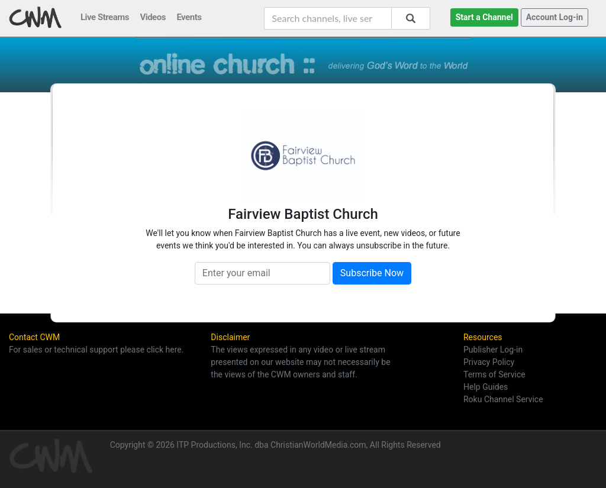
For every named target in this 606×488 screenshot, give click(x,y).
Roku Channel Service (503, 399)
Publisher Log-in (493, 349)
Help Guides (485, 387)
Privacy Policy (488, 362)
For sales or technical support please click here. (96, 349)
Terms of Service (494, 374)
